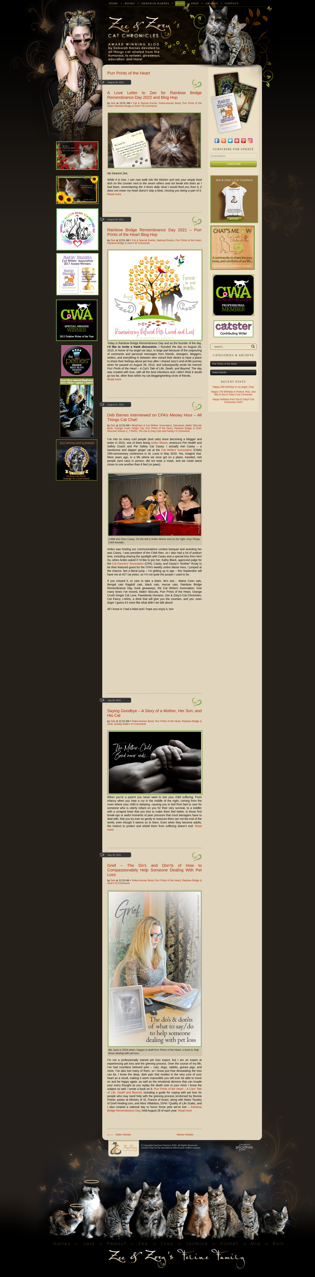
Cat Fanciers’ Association (128, 563)
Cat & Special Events (145, 103)
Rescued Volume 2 (117, 431)
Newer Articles (189, 1134)
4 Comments (183, 431)
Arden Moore (159, 442)
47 (195, 703)
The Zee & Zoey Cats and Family (156, 431)
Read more (118, 194)
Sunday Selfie (121, 724)
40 (195, 222)
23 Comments (122, 883)
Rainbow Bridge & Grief (127, 106)
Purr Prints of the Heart (188, 240)
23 (195, 857)
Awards (212, 3)
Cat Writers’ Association (176, 450)
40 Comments (142, 243)
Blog (180, 3)
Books (130, 3)
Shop (195, 3)
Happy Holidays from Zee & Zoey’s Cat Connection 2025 (233, 401)
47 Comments (138, 724)
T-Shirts (133, 431)
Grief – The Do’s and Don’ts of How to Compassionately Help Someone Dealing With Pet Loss (154, 870)
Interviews (178, 425)
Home (113, 3)
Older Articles (119, 1134)
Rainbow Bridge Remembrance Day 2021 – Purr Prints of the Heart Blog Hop (154, 232)
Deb (113, 103)
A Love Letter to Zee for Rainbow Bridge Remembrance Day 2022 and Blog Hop (154, 95)
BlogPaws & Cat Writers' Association (152, 425)
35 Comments (149, 106)
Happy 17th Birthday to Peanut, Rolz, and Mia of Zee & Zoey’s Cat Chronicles (233, 393)
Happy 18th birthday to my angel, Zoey (233, 387)
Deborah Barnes (155, 3)
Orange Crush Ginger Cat (129, 428)
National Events (165, 240)
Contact (232, 3)
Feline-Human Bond (170, 103)
